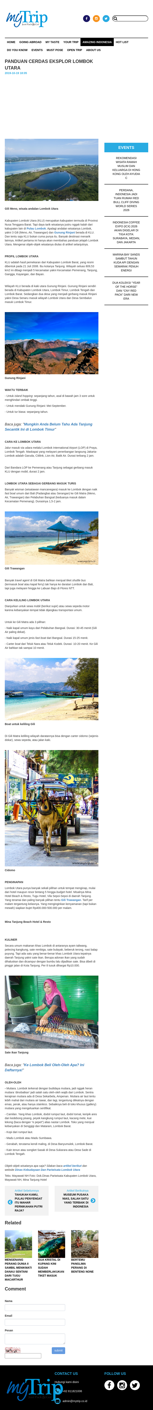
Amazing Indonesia (97, 42)
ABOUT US (93, 50)
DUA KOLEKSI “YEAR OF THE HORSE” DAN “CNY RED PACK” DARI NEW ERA (126, 290)
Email (8, 1315)
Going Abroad (30, 42)
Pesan (9, 1330)
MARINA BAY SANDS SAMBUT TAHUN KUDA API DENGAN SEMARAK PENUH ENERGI (126, 262)
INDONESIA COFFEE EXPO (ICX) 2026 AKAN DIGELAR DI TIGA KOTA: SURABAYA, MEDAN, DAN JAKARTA (126, 232)
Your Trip (70, 42)
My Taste (52, 42)
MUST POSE (55, 50)
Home (11, 42)
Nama (8, 1301)
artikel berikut (72, 1165)
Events (37, 50)
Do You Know (17, 50)
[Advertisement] (76, 105)
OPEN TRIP (74, 50)
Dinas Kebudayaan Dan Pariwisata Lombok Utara (47, 1169)
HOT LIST (122, 42)
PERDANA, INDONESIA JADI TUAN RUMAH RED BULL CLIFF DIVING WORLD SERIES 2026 (126, 200)
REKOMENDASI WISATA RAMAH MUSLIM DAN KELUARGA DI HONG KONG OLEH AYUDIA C (126, 167)
